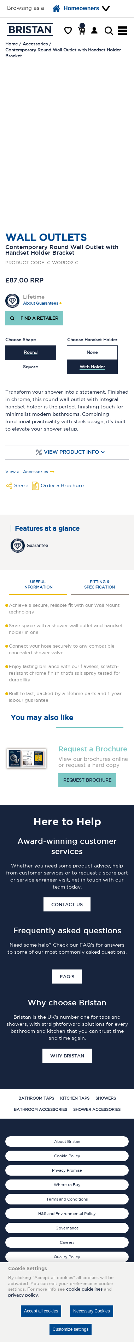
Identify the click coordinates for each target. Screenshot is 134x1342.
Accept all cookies (41, 1311)
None (92, 352)
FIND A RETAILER (34, 318)
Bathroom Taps (36, 1098)
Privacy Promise (67, 1170)
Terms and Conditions (67, 1199)
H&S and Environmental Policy (67, 1213)
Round (30, 352)
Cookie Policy (67, 1156)
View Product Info (71, 452)
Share (21, 485)
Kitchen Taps (74, 1098)
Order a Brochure (62, 485)
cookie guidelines (84, 1289)
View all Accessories (26, 472)
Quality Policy (67, 1257)
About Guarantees (40, 303)
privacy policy (23, 1295)
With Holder (92, 366)
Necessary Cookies (91, 1311)
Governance (67, 1228)
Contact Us (67, 904)
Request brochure (87, 780)
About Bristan (67, 1141)
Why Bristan (67, 1055)
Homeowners (76, 8)
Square (30, 366)
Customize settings (70, 1329)
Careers (67, 1242)
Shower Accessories (97, 1109)
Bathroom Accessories (40, 1109)
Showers (105, 1098)
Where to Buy (67, 1185)
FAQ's (67, 976)
